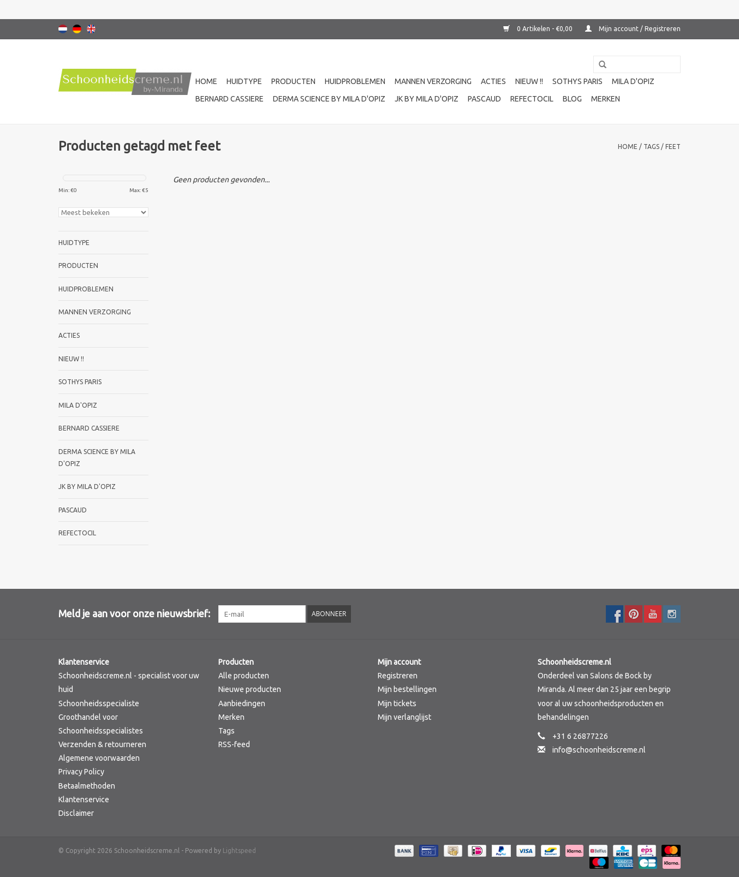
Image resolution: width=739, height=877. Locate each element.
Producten (293, 81)
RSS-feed (234, 744)
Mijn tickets (397, 703)
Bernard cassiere (229, 98)
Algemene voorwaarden (99, 758)
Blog (572, 98)
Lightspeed (239, 850)
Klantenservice (83, 799)
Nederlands (62, 29)
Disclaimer (76, 813)
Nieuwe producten (249, 689)
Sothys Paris (577, 81)
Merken (605, 98)
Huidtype (244, 81)
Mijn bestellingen (407, 689)
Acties (493, 81)
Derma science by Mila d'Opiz (329, 98)
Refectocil (531, 98)
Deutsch (77, 29)
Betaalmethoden (86, 785)
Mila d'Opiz (633, 81)
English (91, 29)
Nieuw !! (529, 81)
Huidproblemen (355, 81)
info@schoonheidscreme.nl (599, 749)
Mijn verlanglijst (404, 717)
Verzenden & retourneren (102, 744)
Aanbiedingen (241, 703)
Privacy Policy (81, 771)
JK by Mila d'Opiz (426, 98)
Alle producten (243, 675)
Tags (651, 146)
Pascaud (484, 98)
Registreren (398, 675)
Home (206, 81)
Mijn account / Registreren (633, 28)
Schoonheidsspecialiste (98, 703)
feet (673, 146)
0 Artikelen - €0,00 (538, 28)
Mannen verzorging (433, 81)
